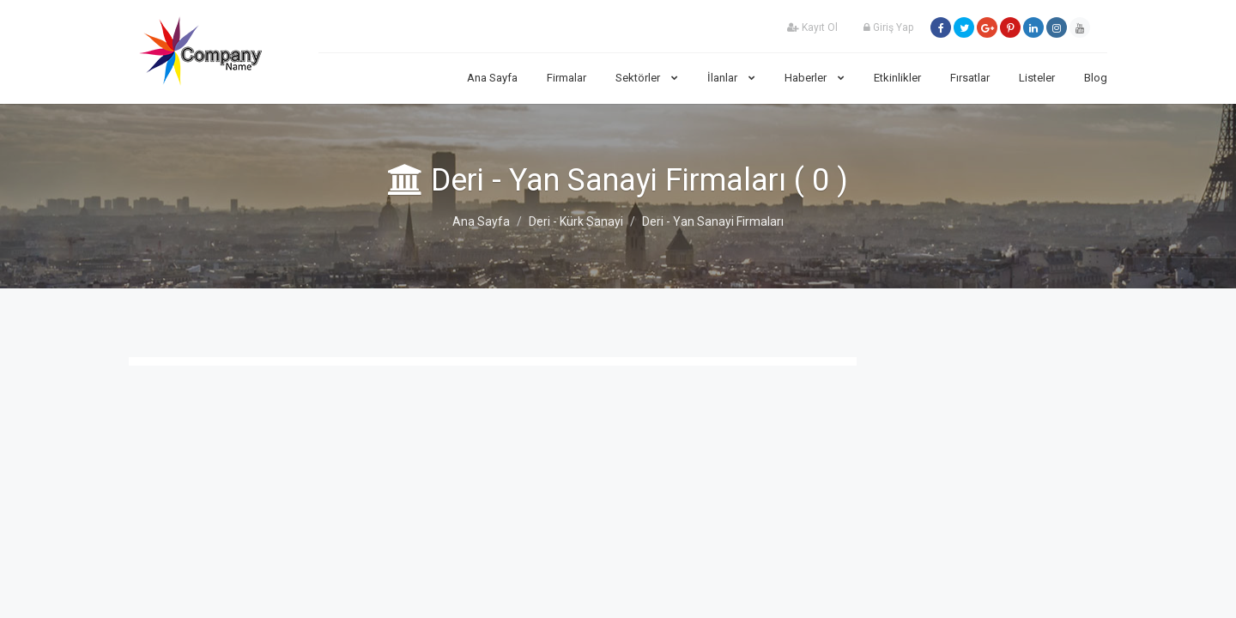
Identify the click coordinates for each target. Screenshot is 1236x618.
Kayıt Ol (812, 27)
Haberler (815, 77)
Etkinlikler (897, 77)
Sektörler (646, 77)
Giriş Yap (888, 27)
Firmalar (566, 77)
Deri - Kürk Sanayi (576, 221)
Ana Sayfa (492, 77)
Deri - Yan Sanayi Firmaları (713, 221)
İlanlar (731, 77)
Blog (1095, 77)
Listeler (1037, 77)
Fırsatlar (970, 77)
